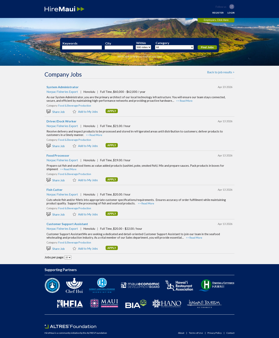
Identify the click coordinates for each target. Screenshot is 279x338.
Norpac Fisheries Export (62, 91)
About (181, 333)
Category (162, 42)
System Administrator (62, 87)
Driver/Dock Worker (61, 121)
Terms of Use (196, 333)
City (108, 43)
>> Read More (184, 100)
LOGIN (230, 13)
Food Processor (57, 155)
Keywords (70, 43)
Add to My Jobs (85, 111)
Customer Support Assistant (67, 223)
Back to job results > (220, 72)
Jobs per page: (55, 257)
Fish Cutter (54, 189)
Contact (230, 333)
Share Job (55, 111)
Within (141, 42)
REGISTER (218, 13)
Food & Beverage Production (74, 105)
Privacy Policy (215, 333)
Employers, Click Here (216, 19)
